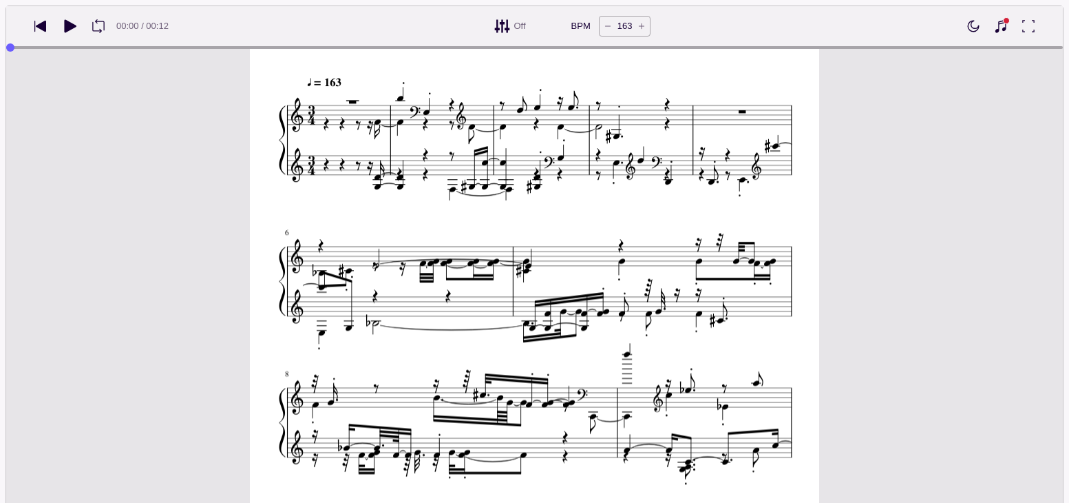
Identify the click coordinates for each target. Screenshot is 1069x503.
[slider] (10, 47)
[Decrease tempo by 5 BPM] (608, 26)
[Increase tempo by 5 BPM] (641, 26)
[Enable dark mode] (973, 26)
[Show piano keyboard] (1001, 26)
